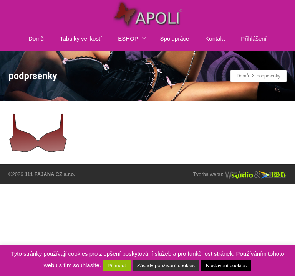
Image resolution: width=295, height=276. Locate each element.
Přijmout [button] (117, 265)
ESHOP (132, 38)
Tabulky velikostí (81, 38)
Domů (36, 38)
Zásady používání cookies (166, 265)
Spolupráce (174, 38)
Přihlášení (254, 38)
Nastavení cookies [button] (226, 265)
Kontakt (215, 38)
